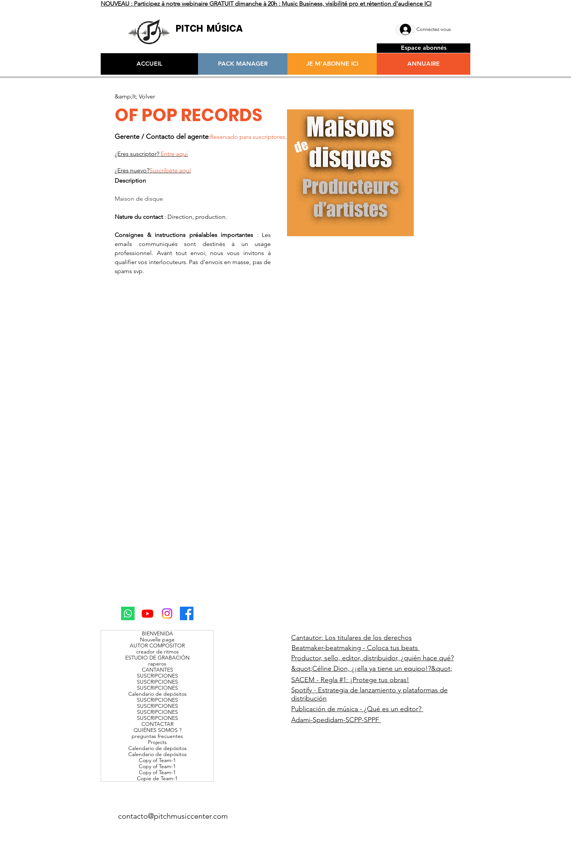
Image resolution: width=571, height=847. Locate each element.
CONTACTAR (157, 724)
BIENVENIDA (157, 633)
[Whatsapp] (128, 613)
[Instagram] (167, 613)
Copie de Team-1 (157, 778)
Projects (157, 742)
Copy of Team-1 (157, 760)
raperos (157, 664)
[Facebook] (186, 613)
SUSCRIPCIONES (157, 676)
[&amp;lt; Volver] (135, 96)
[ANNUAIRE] (423, 64)
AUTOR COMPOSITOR (157, 646)
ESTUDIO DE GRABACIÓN (157, 658)
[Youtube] (147, 613)
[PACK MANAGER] (242, 64)
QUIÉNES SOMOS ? (157, 730)
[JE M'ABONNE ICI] (332, 64)
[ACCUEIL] (149, 64)
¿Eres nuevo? (153, 170)
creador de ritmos (157, 652)
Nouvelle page (157, 639)
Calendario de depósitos (157, 694)
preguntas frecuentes (157, 736)
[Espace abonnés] (423, 48)
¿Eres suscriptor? (151, 153)
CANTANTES (157, 670)
